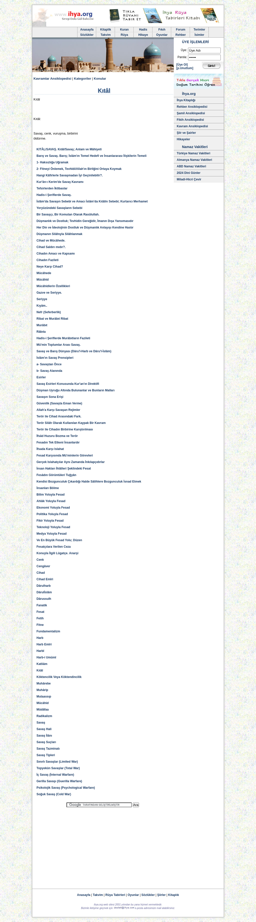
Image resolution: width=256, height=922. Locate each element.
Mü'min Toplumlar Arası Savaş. (58, 345)
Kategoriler (82, 78)
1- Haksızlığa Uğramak (52, 162)
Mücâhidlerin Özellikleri (53, 286)
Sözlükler (87, 35)
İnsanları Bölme (47, 488)
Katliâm (41, 664)
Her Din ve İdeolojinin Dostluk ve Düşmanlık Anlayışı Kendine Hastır (85, 227)
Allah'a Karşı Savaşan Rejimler (58, 410)
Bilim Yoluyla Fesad (50, 494)
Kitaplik (105, 29)
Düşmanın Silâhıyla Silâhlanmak (59, 234)
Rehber (181, 35)
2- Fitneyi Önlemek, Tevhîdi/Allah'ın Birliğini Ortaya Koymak (79, 169)
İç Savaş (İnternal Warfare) (55, 774)
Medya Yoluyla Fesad (51, 533)
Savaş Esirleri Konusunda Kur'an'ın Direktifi (67, 384)
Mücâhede (43, 273)
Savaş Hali (44, 729)
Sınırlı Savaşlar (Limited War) (57, 761)
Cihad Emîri (44, 579)
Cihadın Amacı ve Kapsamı (55, 253)
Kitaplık (173, 895)
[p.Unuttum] (184, 68)
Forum (180, 29)
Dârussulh (43, 599)
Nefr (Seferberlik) (48, 312)
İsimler (199, 35)
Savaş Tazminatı (48, 748)
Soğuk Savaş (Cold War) (53, 794)
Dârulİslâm (44, 592)
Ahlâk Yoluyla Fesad (51, 501)
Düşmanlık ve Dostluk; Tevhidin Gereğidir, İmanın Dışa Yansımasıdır (85, 221)
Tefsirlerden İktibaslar (52, 188)
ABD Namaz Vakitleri (191, 166)
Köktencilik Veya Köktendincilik (59, 677)
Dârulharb (43, 586)
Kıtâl (39, 670)
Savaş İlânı (44, 735)
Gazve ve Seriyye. (49, 292)
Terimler (199, 29)
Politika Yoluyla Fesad (52, 514)
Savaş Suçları (46, 742)
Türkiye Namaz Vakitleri (193, 153)
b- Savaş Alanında (49, 371)
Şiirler (161, 895)
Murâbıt (41, 325)
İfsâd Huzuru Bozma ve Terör (57, 436)
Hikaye (143, 35)
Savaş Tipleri (45, 755)
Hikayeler (183, 139)
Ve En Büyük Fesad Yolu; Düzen (59, 540)
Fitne (40, 625)
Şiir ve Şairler (186, 133)
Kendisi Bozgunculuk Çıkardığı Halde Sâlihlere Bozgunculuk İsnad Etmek (88, 481)
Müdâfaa (42, 709)
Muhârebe (43, 683)
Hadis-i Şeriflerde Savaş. (54, 195)
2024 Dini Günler (188, 173)
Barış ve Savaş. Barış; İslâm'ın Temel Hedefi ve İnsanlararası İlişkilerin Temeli (91, 156)
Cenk (40, 559)
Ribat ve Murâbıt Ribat (52, 318)
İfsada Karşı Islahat (50, 449)
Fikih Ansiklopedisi (190, 120)
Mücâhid (42, 279)
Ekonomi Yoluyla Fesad (53, 507)
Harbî (40, 651)
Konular (100, 78)
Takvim (105, 35)
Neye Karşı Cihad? (49, 266)
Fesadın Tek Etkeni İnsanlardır (58, 442)
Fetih (40, 618)
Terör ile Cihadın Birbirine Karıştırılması (64, 429)
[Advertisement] (103, 846)
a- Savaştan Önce (49, 364)
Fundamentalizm (48, 631)
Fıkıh (161, 29)
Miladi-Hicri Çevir (189, 179)
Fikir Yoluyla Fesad (50, 520)
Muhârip (42, 690)
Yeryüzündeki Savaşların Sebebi (59, 208)
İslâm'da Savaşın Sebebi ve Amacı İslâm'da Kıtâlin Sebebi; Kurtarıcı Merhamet (92, 201)
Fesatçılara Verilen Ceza (53, 546)
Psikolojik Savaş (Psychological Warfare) (65, 787)
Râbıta (41, 331)
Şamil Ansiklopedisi (191, 113)
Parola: (182, 57)
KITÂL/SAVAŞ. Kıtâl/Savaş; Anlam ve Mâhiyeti (69, 149)
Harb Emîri (44, 644)
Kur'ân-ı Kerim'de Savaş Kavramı (60, 182)
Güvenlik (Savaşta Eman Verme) (59, 403)
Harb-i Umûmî (46, 657)
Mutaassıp (43, 696)
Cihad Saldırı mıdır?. (51, 247)
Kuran (124, 29)
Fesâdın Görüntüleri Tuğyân (56, 475)
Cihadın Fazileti (47, 260)
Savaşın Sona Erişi (49, 397)
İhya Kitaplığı (186, 100)
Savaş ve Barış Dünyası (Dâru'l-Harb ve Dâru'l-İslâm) (73, 351)
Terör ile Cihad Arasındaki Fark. (58, 416)
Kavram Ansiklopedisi (192, 126)
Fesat (40, 612)
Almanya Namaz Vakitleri (194, 160)
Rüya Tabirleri (115, 895)
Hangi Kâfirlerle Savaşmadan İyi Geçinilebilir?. (69, 175)
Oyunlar (162, 35)
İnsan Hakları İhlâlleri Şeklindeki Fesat (63, 468)
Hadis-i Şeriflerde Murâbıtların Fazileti (63, 338)
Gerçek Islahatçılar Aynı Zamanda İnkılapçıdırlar (70, 462)
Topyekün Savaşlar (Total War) (58, 768)
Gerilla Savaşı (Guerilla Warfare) (59, 781)
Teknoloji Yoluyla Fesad (53, 527)
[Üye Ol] (182, 64)
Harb (39, 638)
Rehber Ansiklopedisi (192, 106)
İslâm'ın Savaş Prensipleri (55, 358)
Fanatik (41, 605)
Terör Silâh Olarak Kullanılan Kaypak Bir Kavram (71, 423)
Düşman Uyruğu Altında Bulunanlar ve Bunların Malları (75, 390)
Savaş (40, 722)
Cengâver (43, 566)
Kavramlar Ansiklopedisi (52, 78)
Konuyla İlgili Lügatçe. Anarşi (57, 553)
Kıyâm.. (41, 305)
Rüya (124, 35)
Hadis (143, 29)
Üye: (184, 50)
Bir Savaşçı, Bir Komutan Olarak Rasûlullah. (67, 214)
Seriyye (41, 299)
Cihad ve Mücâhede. (50, 240)
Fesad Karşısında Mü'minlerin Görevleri (64, 455)
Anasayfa (87, 29)
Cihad (40, 572)
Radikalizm (44, 716)
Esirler (41, 377)
